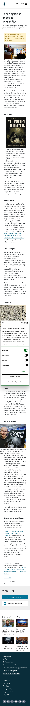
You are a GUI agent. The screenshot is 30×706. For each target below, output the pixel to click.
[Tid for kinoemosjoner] (8, 643)
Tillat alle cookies (15, 376)
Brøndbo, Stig (7, 578)
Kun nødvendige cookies (15, 382)
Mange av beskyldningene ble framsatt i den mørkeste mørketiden (14, 533)
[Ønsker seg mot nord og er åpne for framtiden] (22, 644)
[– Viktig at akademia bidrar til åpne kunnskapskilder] (8, 628)
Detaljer (23, 371)
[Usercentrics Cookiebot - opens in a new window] (21, 323)
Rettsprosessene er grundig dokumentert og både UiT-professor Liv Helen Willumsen (14, 236)
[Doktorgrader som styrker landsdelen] (22, 627)
